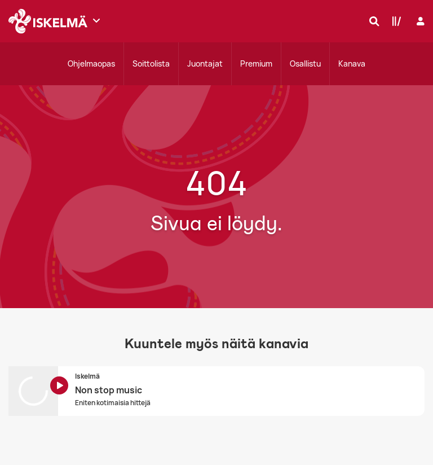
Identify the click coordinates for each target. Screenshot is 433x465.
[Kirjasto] (394, 21)
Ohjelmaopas (91, 63)
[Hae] (371, 21)
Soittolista (151, 63)
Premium (256, 63)
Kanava (351, 63)
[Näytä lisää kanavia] (96, 20)
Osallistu (305, 63)
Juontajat (205, 63)
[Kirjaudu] (419, 21)
